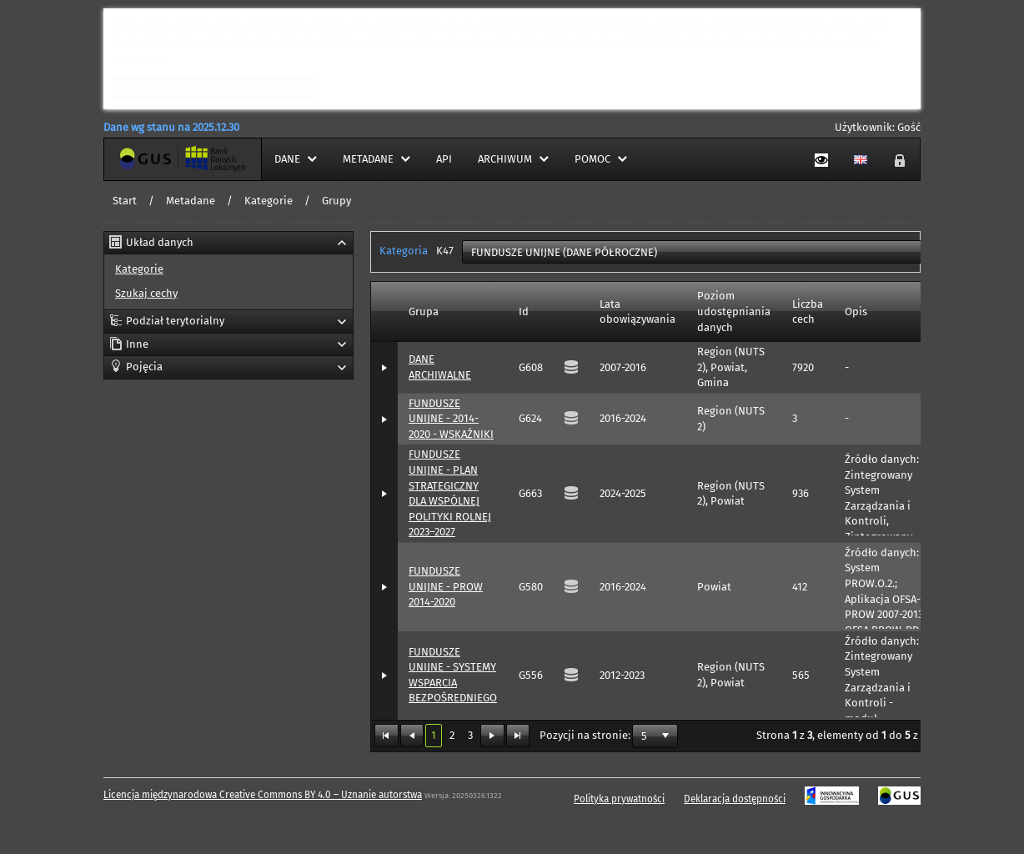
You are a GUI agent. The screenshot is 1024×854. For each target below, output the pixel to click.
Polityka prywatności (619, 799)
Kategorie (268, 200)
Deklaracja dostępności (735, 799)
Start (125, 200)
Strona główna (140, 159)
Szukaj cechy (146, 293)
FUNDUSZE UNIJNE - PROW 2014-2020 (446, 586)
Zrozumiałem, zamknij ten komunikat (212, 87)
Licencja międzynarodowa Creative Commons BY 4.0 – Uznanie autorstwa (262, 795)
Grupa (424, 311)
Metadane (190, 200)
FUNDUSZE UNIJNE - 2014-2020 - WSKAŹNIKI (451, 418)
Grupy (336, 200)
